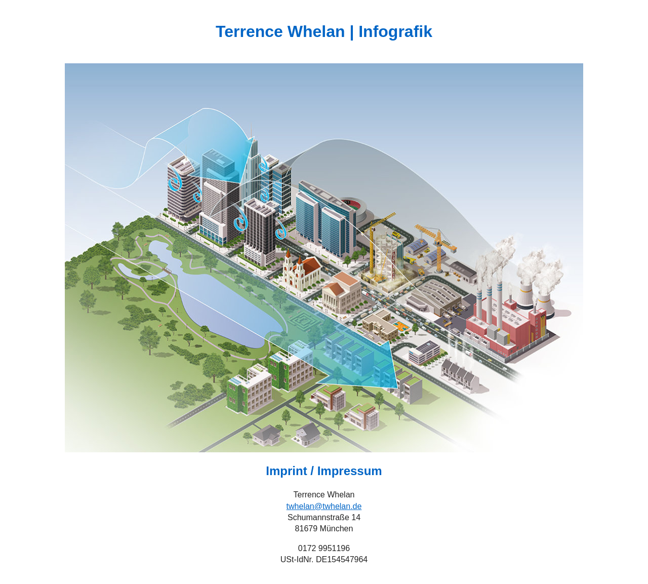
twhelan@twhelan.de (324, 506)
